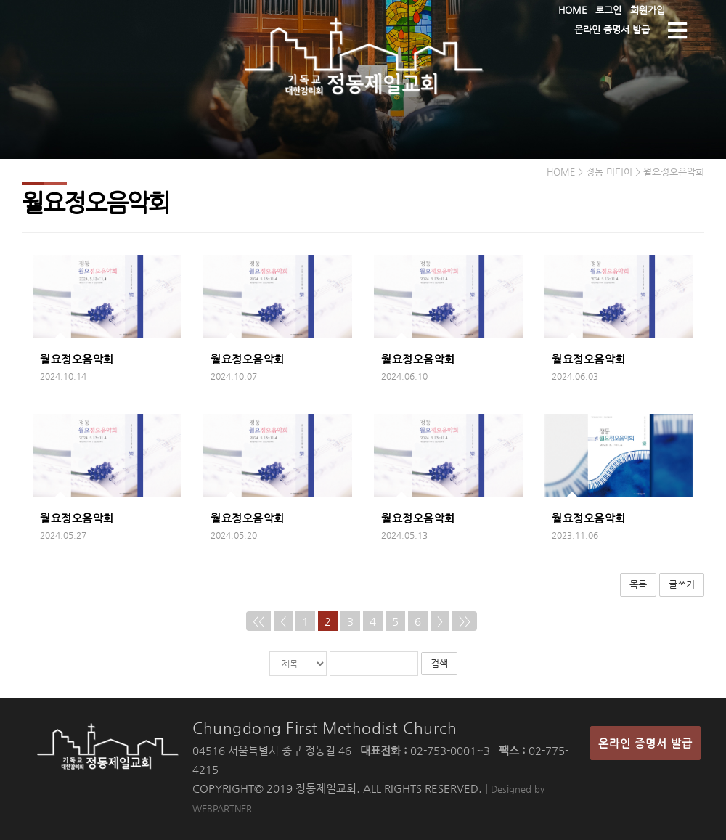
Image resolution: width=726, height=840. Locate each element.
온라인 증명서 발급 (645, 743)
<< (258, 621)
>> (464, 621)
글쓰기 (682, 584)
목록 (638, 584)
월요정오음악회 (77, 359)
